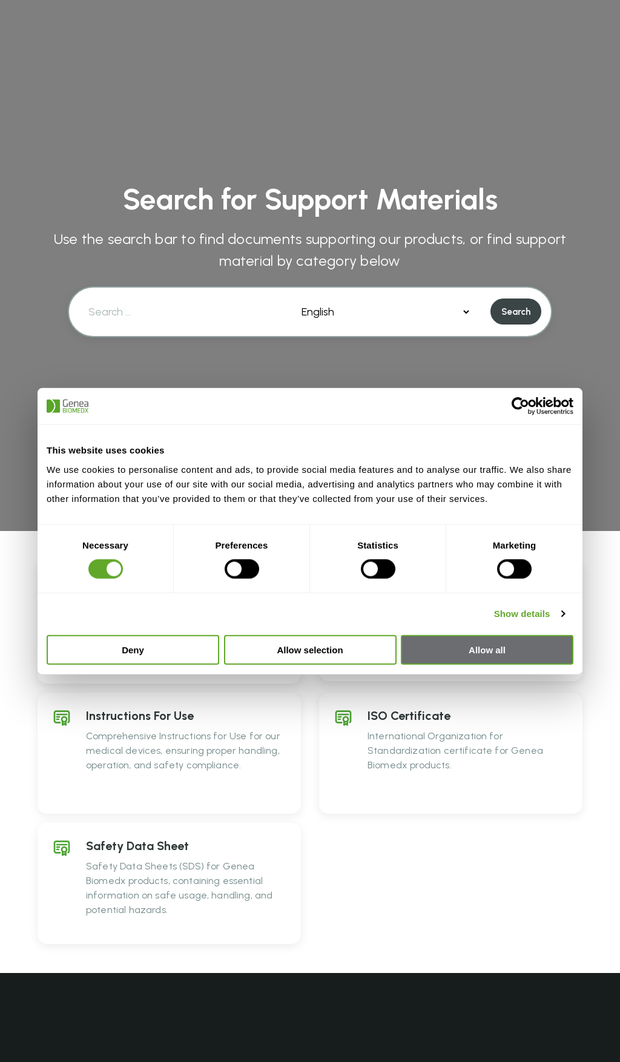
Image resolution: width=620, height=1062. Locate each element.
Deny (133, 649)
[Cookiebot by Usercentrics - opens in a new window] (520, 406)
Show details (522, 614)
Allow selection (310, 649)
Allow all (487, 649)
